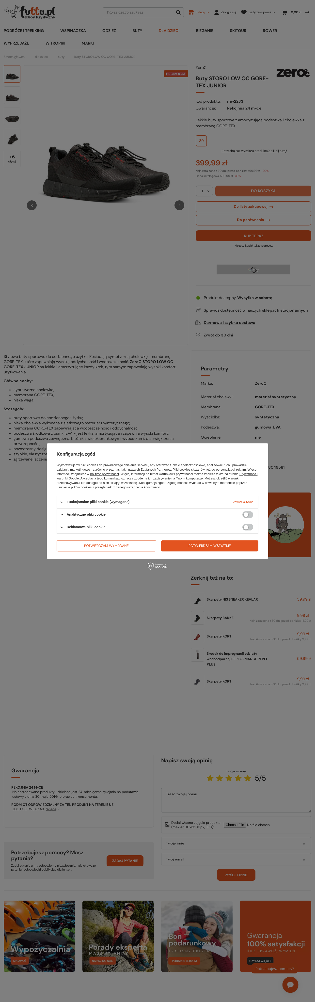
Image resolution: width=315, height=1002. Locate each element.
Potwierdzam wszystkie (210, 545)
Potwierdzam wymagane (106, 545)
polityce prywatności (104, 474)
